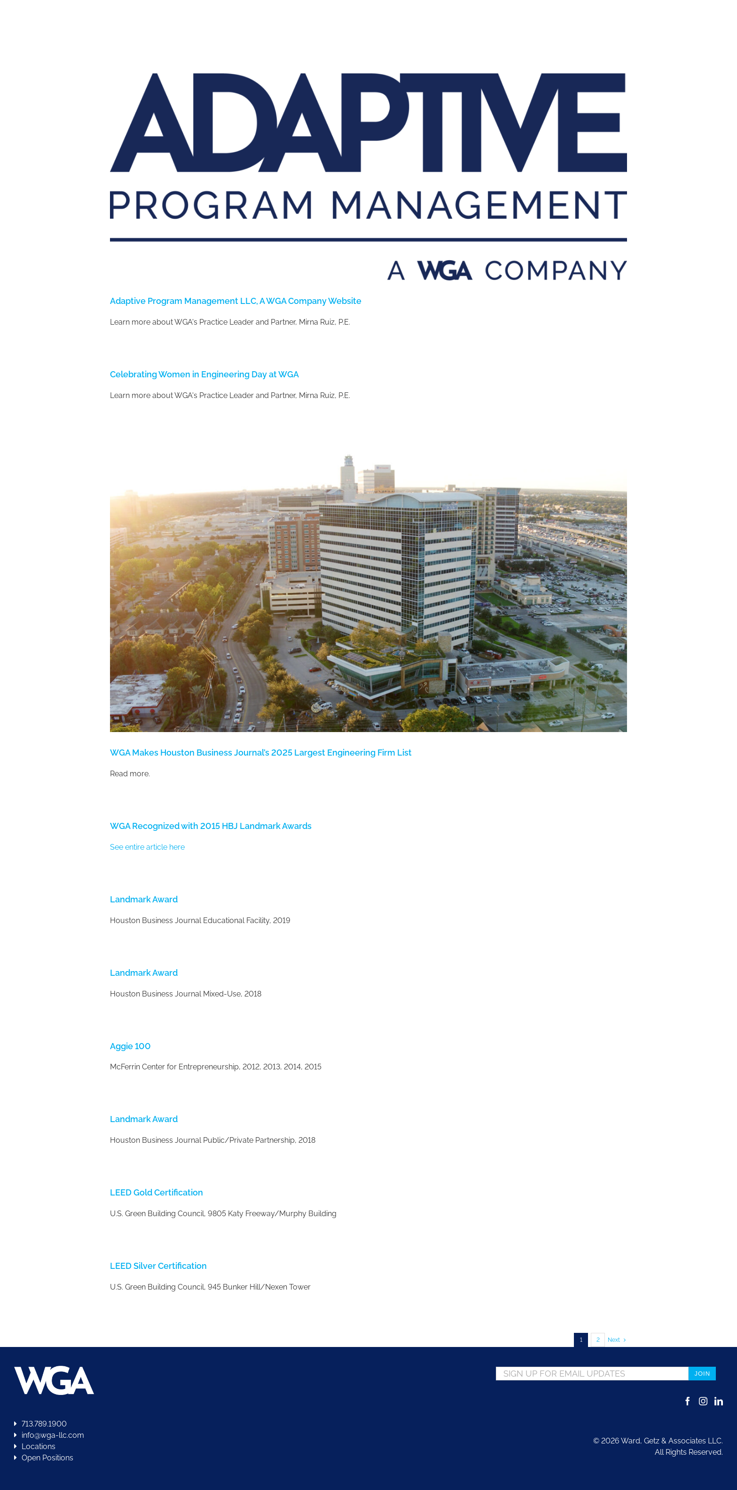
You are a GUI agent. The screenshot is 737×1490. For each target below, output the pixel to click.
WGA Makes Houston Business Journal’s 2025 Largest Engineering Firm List (261, 752)
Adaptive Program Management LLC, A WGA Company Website (235, 301)
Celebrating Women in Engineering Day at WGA (204, 374)
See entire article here (147, 847)
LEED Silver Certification (158, 1266)
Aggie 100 (130, 1046)
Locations (34, 1446)
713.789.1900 (40, 1423)
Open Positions (47, 1457)
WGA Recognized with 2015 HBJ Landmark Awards (211, 826)
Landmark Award (144, 899)
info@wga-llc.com (49, 1435)
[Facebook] (687, 1401)
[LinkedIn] (718, 1401)
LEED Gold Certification (156, 1192)
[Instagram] (703, 1401)
